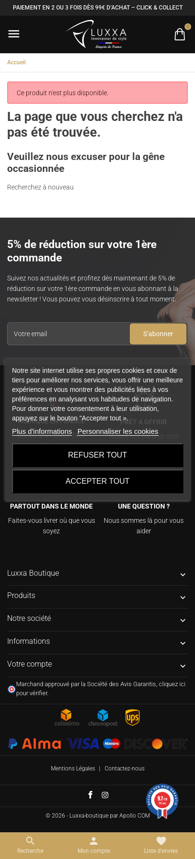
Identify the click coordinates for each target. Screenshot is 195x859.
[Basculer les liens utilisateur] (94, 845)
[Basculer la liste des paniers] (180, 34)
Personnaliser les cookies (118, 431)
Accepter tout (98, 481)
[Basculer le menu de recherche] (30, 845)
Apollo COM (134, 815)
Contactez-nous (125, 768)
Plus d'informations (42, 431)
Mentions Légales (73, 768)
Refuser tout (97, 455)
